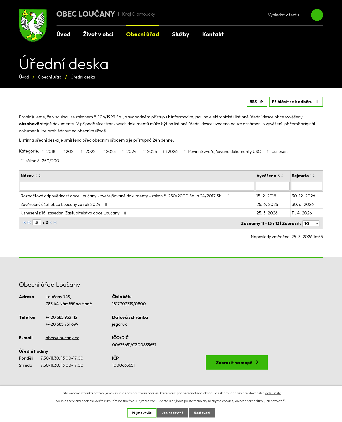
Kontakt (213, 34)
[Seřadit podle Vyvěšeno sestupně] (282, 176)
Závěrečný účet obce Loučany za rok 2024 (65, 204)
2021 (70, 151)
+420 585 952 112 (61, 316)
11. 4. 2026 (302, 212)
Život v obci (98, 34)
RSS (255, 101)
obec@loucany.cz (62, 336)
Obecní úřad (49, 77)
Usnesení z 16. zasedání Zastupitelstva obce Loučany (74, 212)
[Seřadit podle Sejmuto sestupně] (314, 176)
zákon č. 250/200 (42, 160)
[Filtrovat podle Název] (137, 185)
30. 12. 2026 (303, 195)
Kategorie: (29, 151)
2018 (50, 151)
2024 (131, 151)
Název (29, 175)
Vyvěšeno (268, 175)
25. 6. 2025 (267, 204)
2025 (152, 151)
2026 (173, 151)
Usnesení (280, 151)
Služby (180, 34)
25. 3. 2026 (267, 212)
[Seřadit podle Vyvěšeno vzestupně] (282, 174)
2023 (111, 151)
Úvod (24, 77)
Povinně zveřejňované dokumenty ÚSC (224, 151)
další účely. (273, 393)
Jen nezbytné (173, 413)
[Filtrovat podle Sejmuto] (306, 185)
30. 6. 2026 (303, 204)
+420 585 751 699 (62, 323)
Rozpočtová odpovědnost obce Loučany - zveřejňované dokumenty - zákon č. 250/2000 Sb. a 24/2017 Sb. (126, 195)
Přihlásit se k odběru (295, 101)
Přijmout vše (141, 413)
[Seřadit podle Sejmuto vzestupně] (314, 174)
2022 (90, 151)
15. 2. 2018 (266, 195)
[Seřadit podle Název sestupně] (40, 176)
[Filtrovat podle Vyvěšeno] (273, 185)
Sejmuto (302, 175)
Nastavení (202, 413)
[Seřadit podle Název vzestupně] (40, 174)
